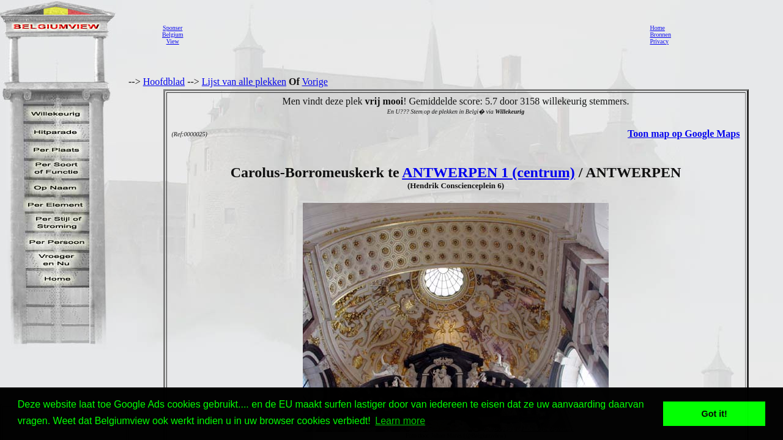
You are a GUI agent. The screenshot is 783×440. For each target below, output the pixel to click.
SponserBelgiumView (172, 34)
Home (657, 27)
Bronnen (660, 34)
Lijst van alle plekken (244, 81)
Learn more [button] (400, 421)
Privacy (659, 41)
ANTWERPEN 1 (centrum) (488, 172)
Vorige (315, 81)
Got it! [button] (714, 414)
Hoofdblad (164, 81)
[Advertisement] (413, 34)
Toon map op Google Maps (684, 133)
